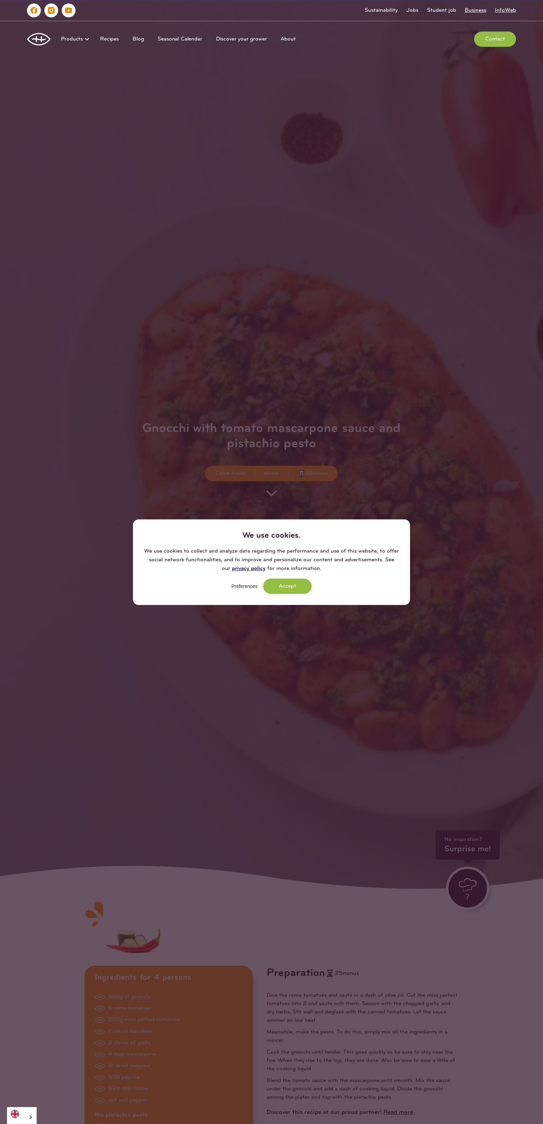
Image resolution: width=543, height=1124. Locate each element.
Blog (138, 39)
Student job (441, 10)
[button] (73, 39)
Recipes (109, 39)
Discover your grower (241, 39)
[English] (21, 1113)
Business (475, 10)
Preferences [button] (244, 586)
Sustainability (381, 10)
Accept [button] (287, 586)
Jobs (412, 10)
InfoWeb (505, 10)
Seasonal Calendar (180, 39)
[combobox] (22, 1115)
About (288, 39)
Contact (495, 39)
